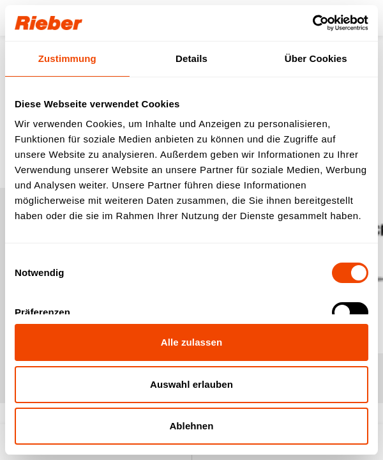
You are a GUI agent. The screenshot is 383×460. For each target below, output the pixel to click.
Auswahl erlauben (191, 384)
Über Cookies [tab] (316, 58)
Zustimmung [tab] (67, 58)
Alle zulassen (191, 342)
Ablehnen (191, 425)
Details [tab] (191, 58)
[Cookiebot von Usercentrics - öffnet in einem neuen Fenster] (312, 23)
